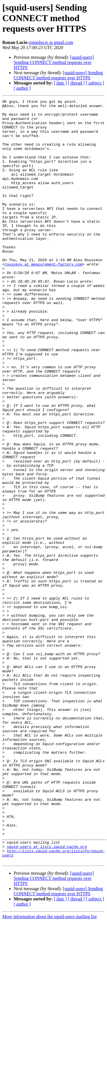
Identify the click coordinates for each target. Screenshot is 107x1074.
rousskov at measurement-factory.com (43, 297)
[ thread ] (76, 83)
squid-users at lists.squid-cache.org (47, 996)
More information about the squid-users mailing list (49, 1069)
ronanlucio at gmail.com (51, 42)
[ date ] (60, 83)
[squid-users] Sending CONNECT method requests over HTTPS (54, 62)
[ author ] (22, 88)
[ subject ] (95, 83)
